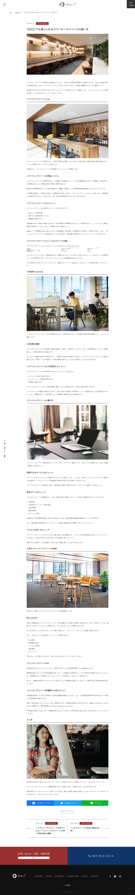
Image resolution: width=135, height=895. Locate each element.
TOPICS (86, 876)
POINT (50, 876)
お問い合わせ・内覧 (4, 447)
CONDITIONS (75, 876)
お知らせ (18, 12)
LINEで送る (97, 803)
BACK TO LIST (67, 811)
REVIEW (96, 876)
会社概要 (67, 885)
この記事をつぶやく (69, 803)
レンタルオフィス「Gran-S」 (98, 791)
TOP (10, 12)
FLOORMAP (61, 876)
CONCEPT (40, 876)
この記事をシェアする (42, 803)
